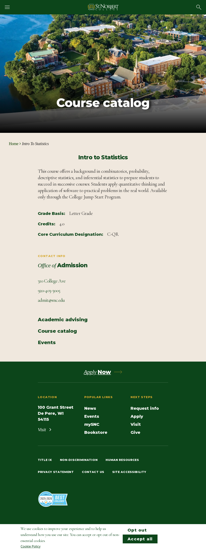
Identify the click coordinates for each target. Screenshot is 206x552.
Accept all (140, 539)
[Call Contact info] (49, 291)
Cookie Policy (30, 546)
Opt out (137, 530)
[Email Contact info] (51, 300)
